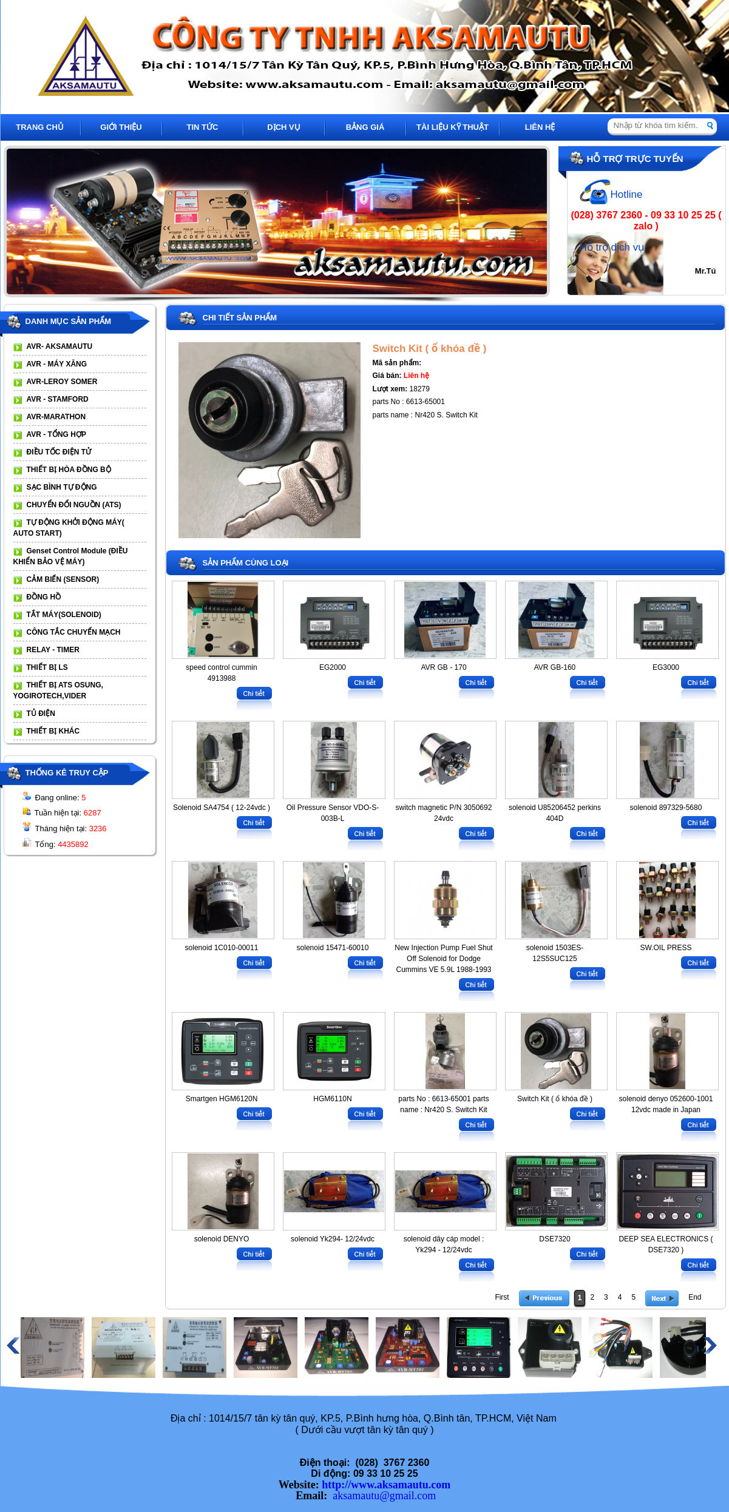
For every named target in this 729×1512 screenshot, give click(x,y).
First (502, 1297)
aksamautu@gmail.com (384, 1496)
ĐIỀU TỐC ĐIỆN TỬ (59, 452)
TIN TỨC (203, 127)
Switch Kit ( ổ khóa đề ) (430, 348)
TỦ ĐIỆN (41, 713)
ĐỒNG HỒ (44, 597)
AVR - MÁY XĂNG (57, 364)
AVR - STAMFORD (58, 399)
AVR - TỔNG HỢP (56, 434)
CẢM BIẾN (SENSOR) (63, 579)
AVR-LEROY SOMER (62, 381)
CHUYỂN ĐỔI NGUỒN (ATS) (74, 505)
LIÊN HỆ (540, 127)
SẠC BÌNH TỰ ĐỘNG (62, 487)
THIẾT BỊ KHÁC (53, 731)
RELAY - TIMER (53, 650)
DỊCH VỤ (283, 127)
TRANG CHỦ (40, 127)
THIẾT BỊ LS (47, 667)
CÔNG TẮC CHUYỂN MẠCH (74, 632)
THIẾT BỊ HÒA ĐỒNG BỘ (69, 469)
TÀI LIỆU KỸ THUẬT (452, 127)
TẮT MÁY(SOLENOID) (64, 614)
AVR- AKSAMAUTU (60, 346)
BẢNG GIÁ (365, 127)
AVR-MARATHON (56, 417)
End (694, 1297)
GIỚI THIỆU (120, 127)
